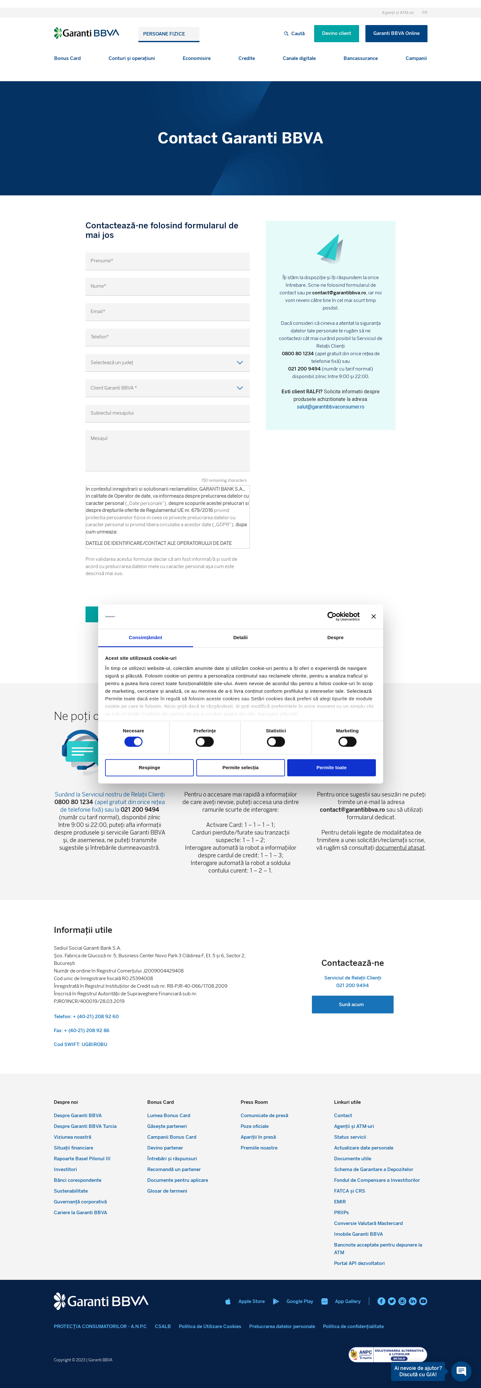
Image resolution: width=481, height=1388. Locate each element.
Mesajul (99, 438)
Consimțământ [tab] (145, 637)
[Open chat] (461, 1371)
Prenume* (102, 261)
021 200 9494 (304, 369)
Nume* (98, 286)
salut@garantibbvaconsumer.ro (330, 407)
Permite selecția (240, 767)
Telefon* (100, 337)
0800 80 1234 (298, 354)
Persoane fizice (164, 34)
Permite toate (331, 767)
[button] (67, 58)
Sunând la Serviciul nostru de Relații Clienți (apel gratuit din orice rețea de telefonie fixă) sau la (109, 802)
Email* (98, 311)
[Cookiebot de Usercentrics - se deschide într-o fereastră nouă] (332, 616)
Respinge (149, 767)
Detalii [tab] (240, 637)
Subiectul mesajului (112, 413)
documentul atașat (400, 847)
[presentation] (133, 594)
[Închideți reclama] (373, 616)
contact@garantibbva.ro (339, 293)
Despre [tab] (335, 637)
